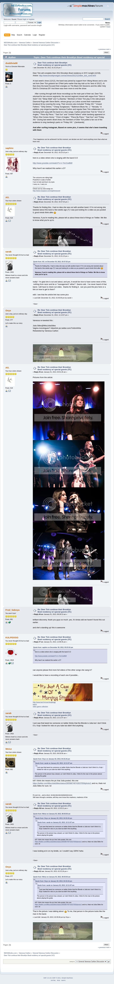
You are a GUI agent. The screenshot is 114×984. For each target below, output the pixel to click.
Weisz (8, 749)
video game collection (40, 706)
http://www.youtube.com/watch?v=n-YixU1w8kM (52, 163)
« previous (102, 49)
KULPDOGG (11, 637)
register (31, 19)
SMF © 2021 (56, 978)
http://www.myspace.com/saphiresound (46, 191)
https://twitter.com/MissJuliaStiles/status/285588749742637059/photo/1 (62, 783)
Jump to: (72, 961)
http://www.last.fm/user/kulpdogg (44, 702)
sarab (8, 251)
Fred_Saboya (12, 610)
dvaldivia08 (11, 63)
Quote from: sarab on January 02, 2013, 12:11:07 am (53, 763)
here (108, 27)
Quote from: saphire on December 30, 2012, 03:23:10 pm (53, 647)
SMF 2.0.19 (47, 978)
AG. (7, 197)
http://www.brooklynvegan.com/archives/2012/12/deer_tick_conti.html (67, 76)
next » (108, 49)
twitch (35, 704)
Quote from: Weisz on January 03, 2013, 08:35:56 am (51, 814)
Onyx (8, 310)
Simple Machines (67, 978)
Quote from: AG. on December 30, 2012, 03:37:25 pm (51, 261)
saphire (9, 148)
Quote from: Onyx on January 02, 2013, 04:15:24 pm (51, 759)
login (24, 19)
